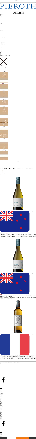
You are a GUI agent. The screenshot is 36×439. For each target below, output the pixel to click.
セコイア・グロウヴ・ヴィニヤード (4, 135)
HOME (0, 53)
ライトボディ (4, 84)
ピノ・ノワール (4, 120)
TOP (0, 15)
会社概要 (1, 414)
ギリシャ (0, 411)
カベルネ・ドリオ (4, 123)
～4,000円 (4, 100)
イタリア (4, 109)
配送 (0, 415)
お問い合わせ (1, 417)
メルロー (4, 119)
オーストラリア (1, 403)
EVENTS (0, 52)
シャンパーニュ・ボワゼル (4, 136)
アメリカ (4, 110)
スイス (4, 147)
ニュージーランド (4, 148)
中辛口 (4, 92)
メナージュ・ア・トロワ (4, 137)
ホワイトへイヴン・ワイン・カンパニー (4, 133)
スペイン (4, 146)
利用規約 (1, 416)
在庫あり (33, 211)
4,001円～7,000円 (4, 101)
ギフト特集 (1, 412)
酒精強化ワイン (1, 395)
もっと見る (4, 126)
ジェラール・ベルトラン (4, 134)
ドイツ (4, 108)
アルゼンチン (4, 111)
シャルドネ (4, 121)
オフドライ (4, 93)
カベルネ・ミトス (4, 124)
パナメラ (4, 131)
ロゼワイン (4, 75)
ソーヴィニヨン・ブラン (4, 122)
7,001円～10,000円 (4, 102)
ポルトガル (1, 407)
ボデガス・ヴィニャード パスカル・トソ (4, 130)
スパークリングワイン (4, 74)
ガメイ (4, 125)
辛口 (4, 91)
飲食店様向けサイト (2, 419)
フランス (4, 107)
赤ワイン (4, 72)
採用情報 (1, 418)
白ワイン (4, 73)
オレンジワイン (4, 76)
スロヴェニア (1, 405)
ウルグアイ (1, 402)
